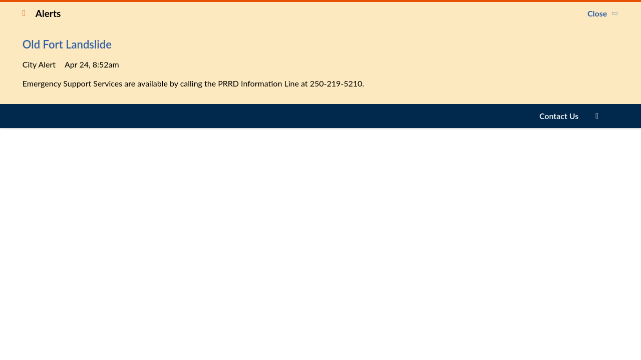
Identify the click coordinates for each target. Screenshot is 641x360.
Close (597, 13)
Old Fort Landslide (67, 44)
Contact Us (558, 115)
